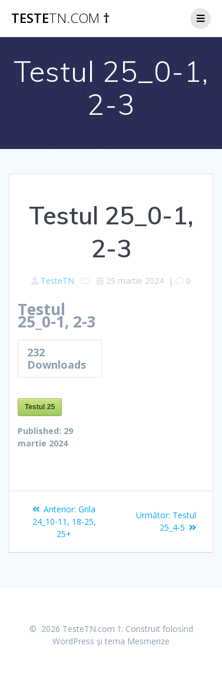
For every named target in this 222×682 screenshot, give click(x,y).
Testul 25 (40, 407)
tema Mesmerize (137, 641)
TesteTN (57, 280)
